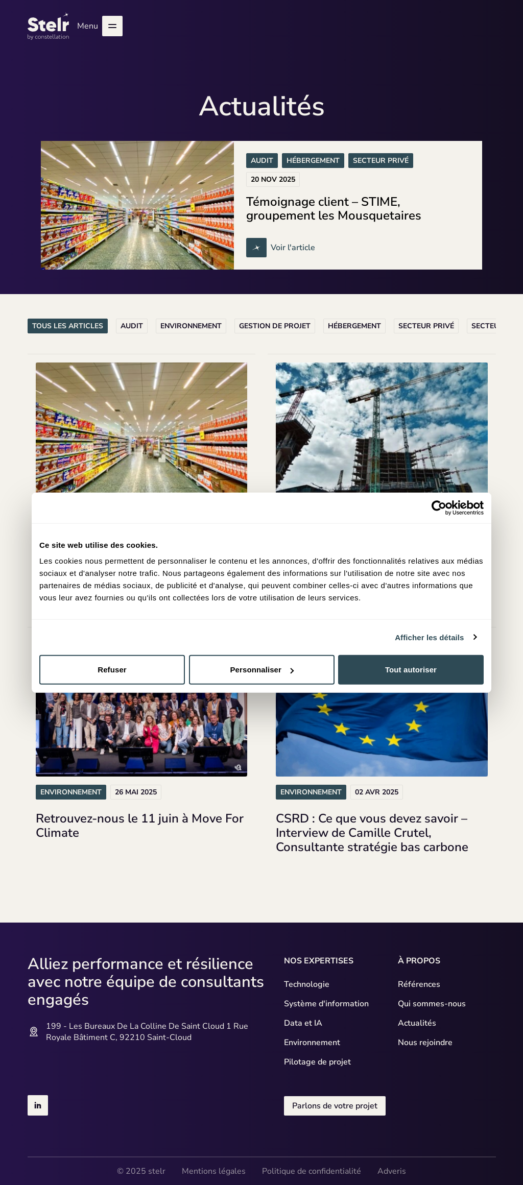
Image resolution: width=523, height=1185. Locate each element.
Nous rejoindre (425, 1042)
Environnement (191, 326)
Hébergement (354, 326)
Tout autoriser (411, 669)
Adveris (391, 1171)
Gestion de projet (275, 326)
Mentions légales (214, 1171)
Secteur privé (426, 326)
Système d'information (326, 1003)
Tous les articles (67, 326)
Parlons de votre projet (334, 1105)
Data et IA (303, 1023)
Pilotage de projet (317, 1062)
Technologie (306, 984)
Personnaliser (262, 669)
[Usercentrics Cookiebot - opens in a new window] (439, 507)
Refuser (112, 669)
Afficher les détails (429, 637)
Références (419, 984)
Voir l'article (283, 247)
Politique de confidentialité (311, 1171)
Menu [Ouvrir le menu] (100, 26)
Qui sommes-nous (432, 1003)
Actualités (417, 1023)
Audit (132, 326)
